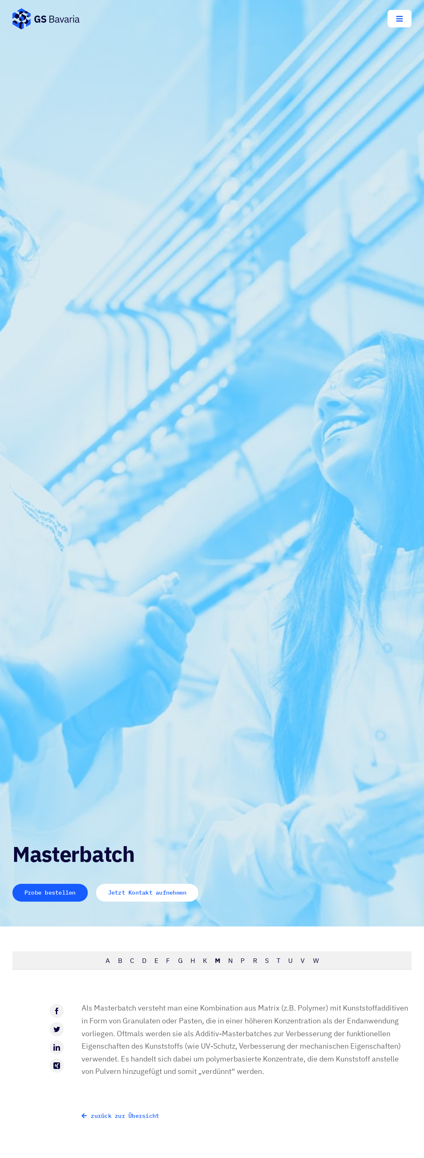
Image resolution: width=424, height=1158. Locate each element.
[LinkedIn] (57, 1047)
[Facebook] (57, 1011)
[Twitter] (57, 1029)
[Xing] (57, 1066)
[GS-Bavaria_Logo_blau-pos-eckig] (46, 12)
